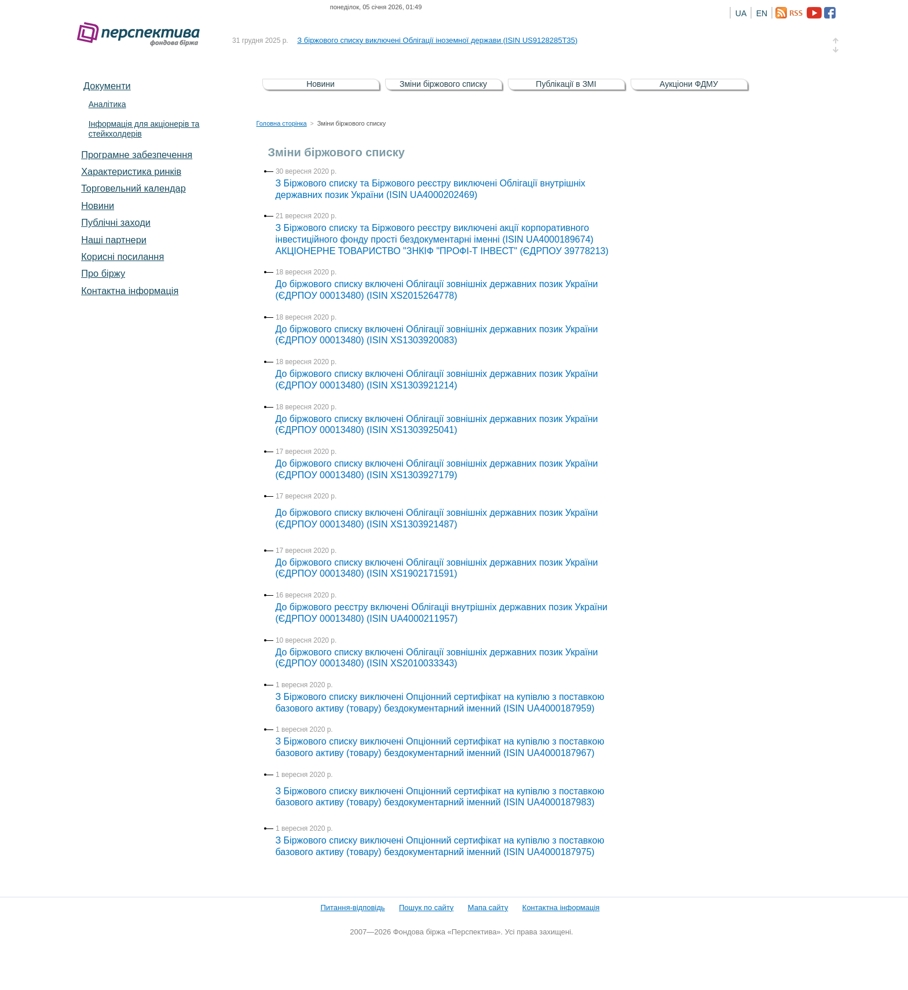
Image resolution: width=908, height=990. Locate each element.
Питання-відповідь (352, 907)
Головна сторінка (282, 123)
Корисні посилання (122, 256)
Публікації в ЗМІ (566, 84)
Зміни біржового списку (443, 84)
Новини (97, 205)
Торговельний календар (133, 188)
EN (761, 13)
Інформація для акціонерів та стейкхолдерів (144, 128)
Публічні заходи (116, 222)
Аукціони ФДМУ (689, 84)
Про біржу (103, 273)
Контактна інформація (129, 290)
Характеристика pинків (131, 171)
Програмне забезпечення (136, 154)
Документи (107, 85)
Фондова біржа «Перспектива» (142, 34)
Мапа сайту (488, 907)
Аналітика (107, 104)
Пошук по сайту (426, 907)
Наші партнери (114, 239)
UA (740, 13)
